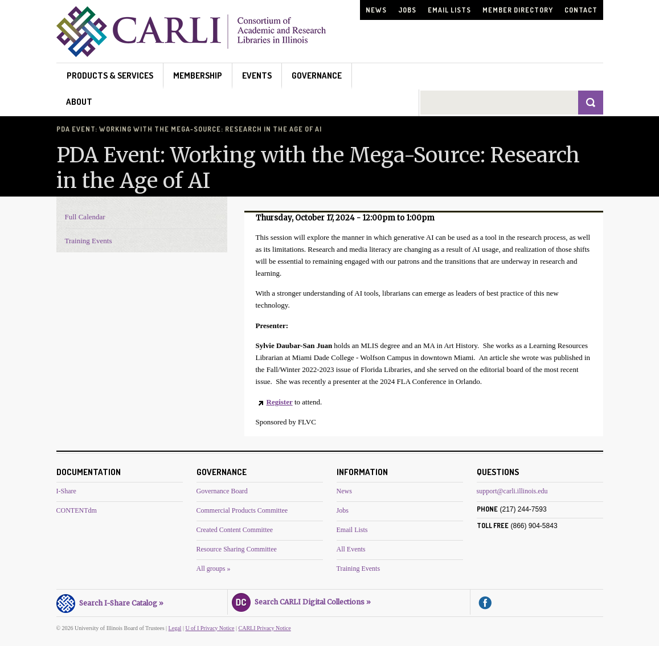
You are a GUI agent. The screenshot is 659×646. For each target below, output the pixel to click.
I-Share (66, 491)
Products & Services (110, 75)
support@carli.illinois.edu (512, 491)
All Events (351, 549)
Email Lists (449, 10)
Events (257, 75)
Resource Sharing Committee (237, 549)
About (79, 101)
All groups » (214, 569)
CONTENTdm (76, 510)
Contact (580, 10)
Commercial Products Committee (242, 510)
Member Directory (517, 10)
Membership (197, 75)
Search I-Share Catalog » (109, 601)
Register (280, 402)
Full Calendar (85, 216)
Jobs (407, 10)
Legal (175, 628)
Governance (317, 75)
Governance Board (222, 491)
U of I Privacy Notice (209, 628)
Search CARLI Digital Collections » (301, 600)
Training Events (88, 240)
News (376, 10)
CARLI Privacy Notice (265, 628)
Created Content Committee (235, 530)
